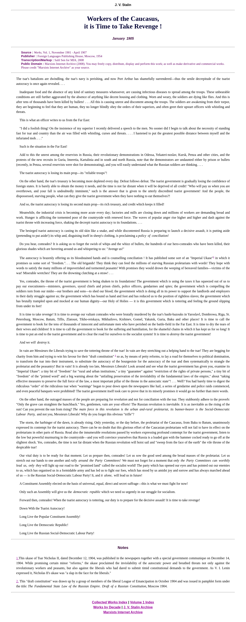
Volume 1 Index (142, 602)
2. (17, 581)
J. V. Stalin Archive (138, 607)
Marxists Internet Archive (123, 612)
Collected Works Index (109, 602)
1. (17, 558)
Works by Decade (107, 607)
